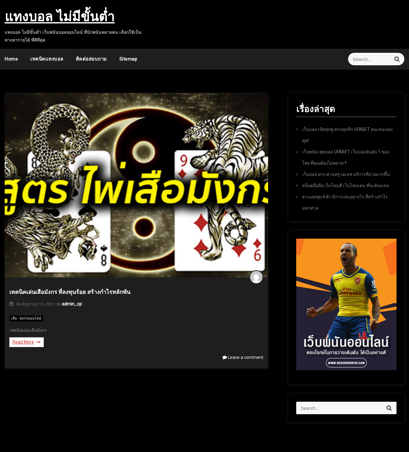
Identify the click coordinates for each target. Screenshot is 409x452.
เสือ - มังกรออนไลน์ (26, 318)
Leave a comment (242, 357)
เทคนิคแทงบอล (46, 59)
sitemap (128, 59)
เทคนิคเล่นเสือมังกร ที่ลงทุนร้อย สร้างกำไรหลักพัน (69, 292)
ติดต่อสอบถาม (91, 59)
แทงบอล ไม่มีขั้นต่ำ (60, 16)
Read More (26, 342)
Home (11, 59)
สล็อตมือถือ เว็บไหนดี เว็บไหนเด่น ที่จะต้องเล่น (345, 185)
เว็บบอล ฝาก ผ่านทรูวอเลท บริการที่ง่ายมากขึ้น (346, 174)
